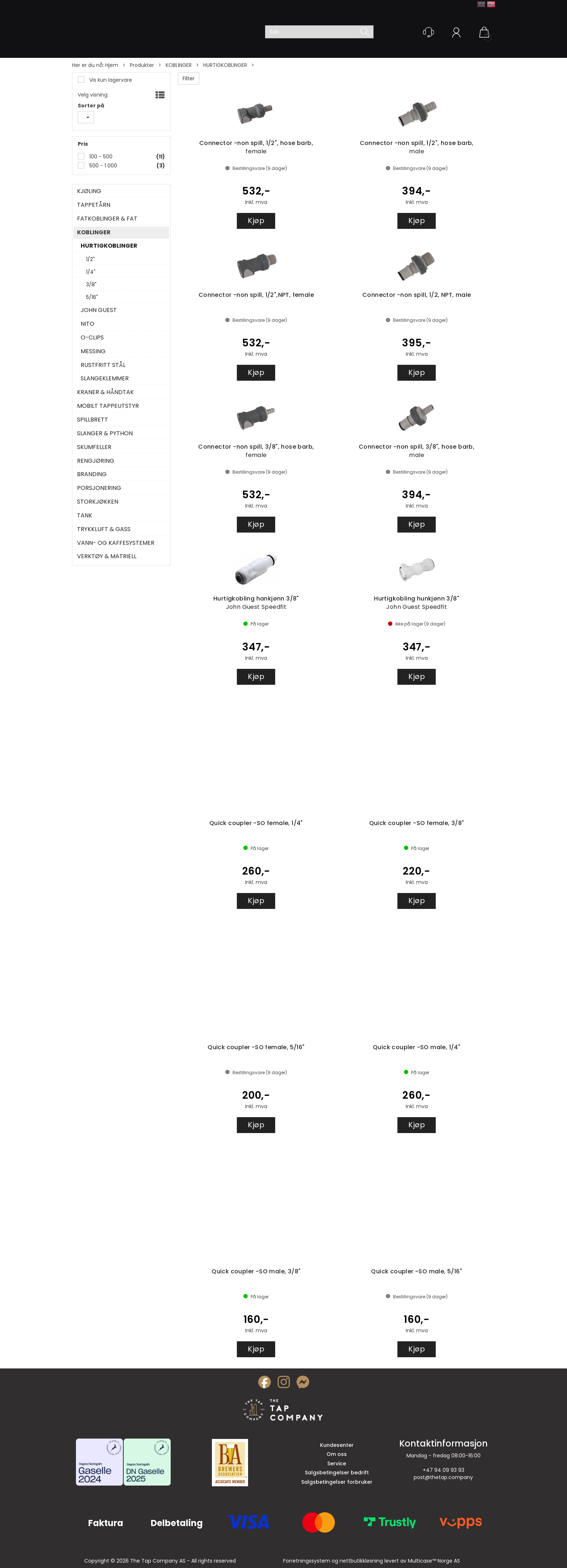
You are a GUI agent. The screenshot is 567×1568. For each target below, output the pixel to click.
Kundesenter (337, 1445)
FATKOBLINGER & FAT (107, 219)
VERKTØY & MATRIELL (106, 556)
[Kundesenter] (428, 32)
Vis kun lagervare (110, 80)
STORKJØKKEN (97, 502)
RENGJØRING (95, 461)
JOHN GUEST (99, 310)
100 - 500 (100, 156)
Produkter (142, 65)
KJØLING (89, 191)
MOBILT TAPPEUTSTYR (108, 406)
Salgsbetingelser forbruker (336, 1482)
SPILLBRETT (92, 420)
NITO (87, 324)
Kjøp (256, 220)
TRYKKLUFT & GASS (104, 529)
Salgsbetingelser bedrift (337, 1472)
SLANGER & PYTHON (105, 433)
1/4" (90, 271)
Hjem (111, 65)
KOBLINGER (179, 65)
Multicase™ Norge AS (434, 1560)
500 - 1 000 (102, 165)
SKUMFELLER (94, 447)
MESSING (93, 351)
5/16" (92, 297)
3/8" (91, 284)
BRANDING (92, 474)
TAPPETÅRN (93, 205)
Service (336, 1463)
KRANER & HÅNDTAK (105, 392)
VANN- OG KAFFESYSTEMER (115, 543)
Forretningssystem (306, 1560)
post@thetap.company (443, 1477)
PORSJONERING (99, 488)
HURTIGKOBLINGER (225, 65)
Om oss (337, 1454)
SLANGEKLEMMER (105, 379)
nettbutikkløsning (361, 1560)
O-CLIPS (92, 338)
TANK (84, 516)
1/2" (90, 259)
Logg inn (456, 33)
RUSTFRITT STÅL (103, 365)
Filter (189, 78)
